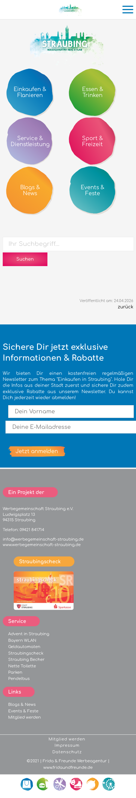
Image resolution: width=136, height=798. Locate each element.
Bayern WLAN (22, 640)
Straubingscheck (25, 653)
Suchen (25, 259)
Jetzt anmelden (37, 451)
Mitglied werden (24, 717)
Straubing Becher (26, 659)
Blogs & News (22, 704)
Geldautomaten (24, 647)
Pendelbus (19, 678)
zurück (125, 307)
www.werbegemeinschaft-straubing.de (42, 545)
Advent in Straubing (28, 634)
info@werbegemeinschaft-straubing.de (43, 539)
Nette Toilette (22, 666)
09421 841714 (32, 530)
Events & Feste (23, 711)
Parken (15, 672)
